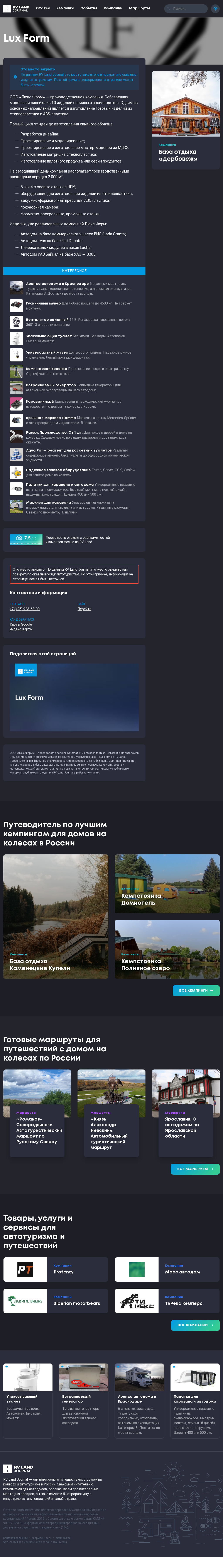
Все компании (195, 1325)
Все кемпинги (196, 991)
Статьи (43, 8)
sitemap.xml (63, 1538)
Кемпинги (65, 8)
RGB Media (60, 1541)
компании (93, 772)
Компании (113, 8)
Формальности (41, 1538)
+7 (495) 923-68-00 (25, 609)
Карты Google (21, 624)
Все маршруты (195, 1169)
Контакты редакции (15, 1538)
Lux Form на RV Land (112, 756)
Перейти (84, 609)
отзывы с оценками (82, 538)
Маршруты (139, 8)
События (88, 8)
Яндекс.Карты (21, 629)
